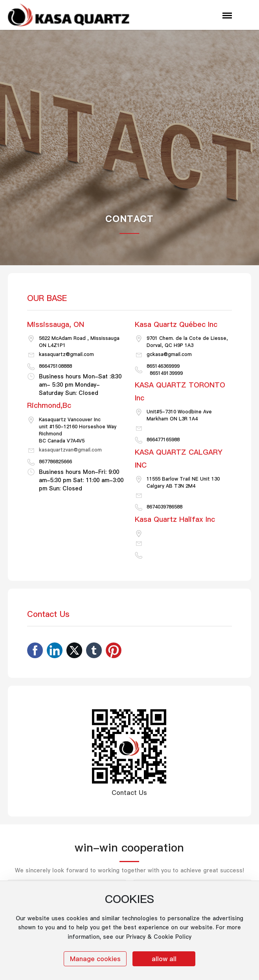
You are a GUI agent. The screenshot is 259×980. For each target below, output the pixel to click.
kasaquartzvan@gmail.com (70, 449)
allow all (164, 958)
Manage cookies (95, 958)
